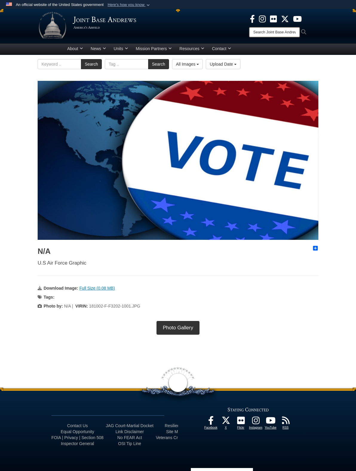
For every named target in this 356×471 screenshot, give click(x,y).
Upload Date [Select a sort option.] (223, 64)
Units (121, 48)
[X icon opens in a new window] (285, 18)
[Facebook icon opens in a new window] (252, 18)
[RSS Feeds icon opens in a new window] (285, 422)
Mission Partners (154, 48)
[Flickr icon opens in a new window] (273, 18)
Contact (221, 48)
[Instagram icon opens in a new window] (262, 18)
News (98, 48)
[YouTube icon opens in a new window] (297, 18)
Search (91, 64)
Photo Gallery (178, 328)
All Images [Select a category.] (187, 64)
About (75, 48)
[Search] (274, 32)
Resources (191, 48)
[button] (129, 5)
